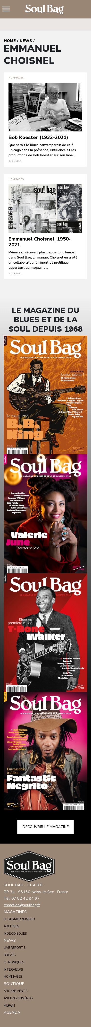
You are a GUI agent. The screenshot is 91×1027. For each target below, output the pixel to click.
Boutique (14, 983)
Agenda (12, 1012)
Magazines (15, 912)
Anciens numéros (18, 998)
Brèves (10, 955)
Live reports (14, 948)
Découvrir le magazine (45, 826)
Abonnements (15, 991)
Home (10, 40)
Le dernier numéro (19, 919)
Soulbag (45, 9)
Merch (9, 1005)
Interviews (13, 969)
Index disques (15, 934)
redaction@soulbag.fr (22, 905)
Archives (11, 926)
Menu (8, 9)
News (26, 40)
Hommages (13, 977)
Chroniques (14, 962)
